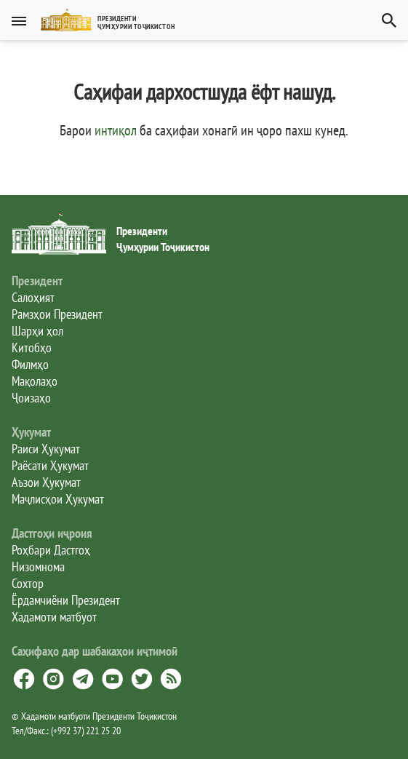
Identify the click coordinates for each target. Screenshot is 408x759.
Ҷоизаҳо (31, 397)
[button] (114, 20)
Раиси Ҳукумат (46, 448)
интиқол (116, 130)
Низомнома (38, 566)
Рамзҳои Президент (57, 314)
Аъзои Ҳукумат (46, 482)
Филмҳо (30, 364)
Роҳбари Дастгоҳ (51, 549)
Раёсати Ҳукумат (50, 465)
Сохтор (28, 583)
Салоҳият (33, 297)
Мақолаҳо (34, 381)
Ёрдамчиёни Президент (66, 600)
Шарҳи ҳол (37, 330)
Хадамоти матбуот (54, 616)
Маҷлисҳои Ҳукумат (58, 498)
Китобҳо (32, 347)
